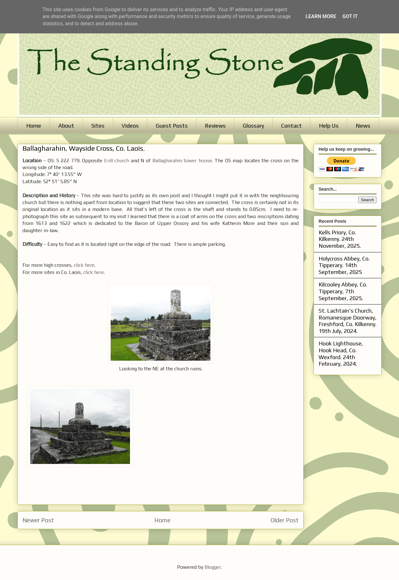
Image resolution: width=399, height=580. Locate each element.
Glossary (253, 125)
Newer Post (38, 520)
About (66, 125)
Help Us (329, 125)
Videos (130, 125)
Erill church (116, 160)
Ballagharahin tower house (182, 160)
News (363, 125)
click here (84, 265)
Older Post (285, 520)
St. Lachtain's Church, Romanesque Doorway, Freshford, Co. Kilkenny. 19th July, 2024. (348, 320)
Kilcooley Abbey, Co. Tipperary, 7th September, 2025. (343, 291)
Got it (350, 16)
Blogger (212, 567)
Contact (291, 125)
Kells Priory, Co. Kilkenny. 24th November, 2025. (340, 239)
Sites (97, 125)
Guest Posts (172, 125)
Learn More (320, 16)
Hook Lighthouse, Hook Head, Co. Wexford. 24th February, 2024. (341, 353)
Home (33, 125)
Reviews (215, 125)
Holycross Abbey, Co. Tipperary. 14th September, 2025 (344, 265)
